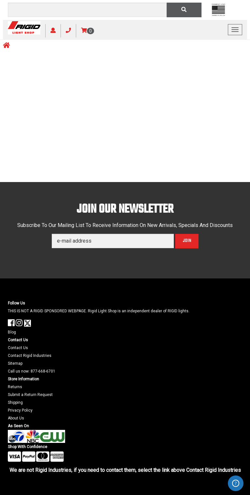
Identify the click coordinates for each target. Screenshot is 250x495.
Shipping (15, 402)
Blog (12, 332)
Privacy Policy (20, 410)
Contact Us (18, 348)
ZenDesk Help (235, 483)
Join (187, 241)
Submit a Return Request (30, 394)
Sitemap (15, 363)
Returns (15, 387)
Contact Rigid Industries (29, 355)
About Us (16, 418)
